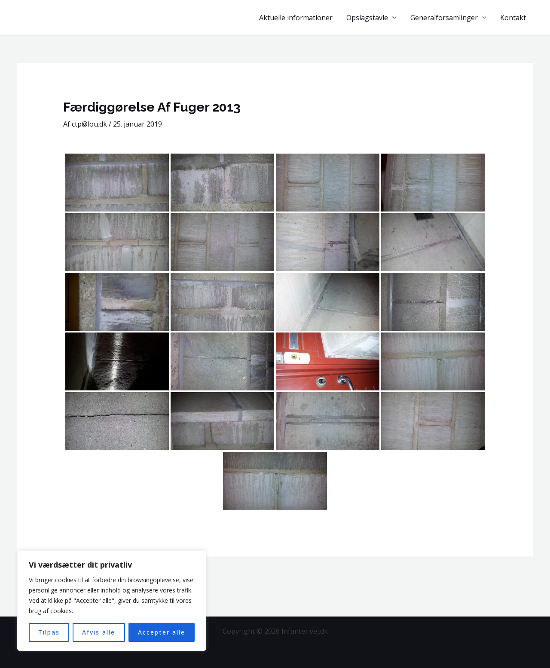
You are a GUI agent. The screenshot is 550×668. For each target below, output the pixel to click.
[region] (111, 600)
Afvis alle (98, 632)
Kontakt (513, 17)
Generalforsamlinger (444, 17)
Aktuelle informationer (296, 17)
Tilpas (49, 632)
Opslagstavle (367, 17)
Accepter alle (161, 632)
